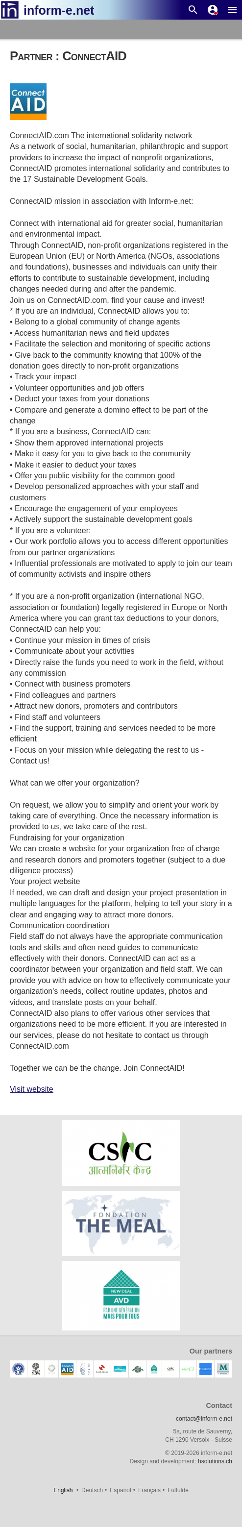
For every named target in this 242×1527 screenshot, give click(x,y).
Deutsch (92, 1490)
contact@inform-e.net (204, 1418)
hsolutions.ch (215, 1461)
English (63, 1490)
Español (120, 1490)
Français (149, 1490)
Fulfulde (178, 1490)
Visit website (31, 1089)
